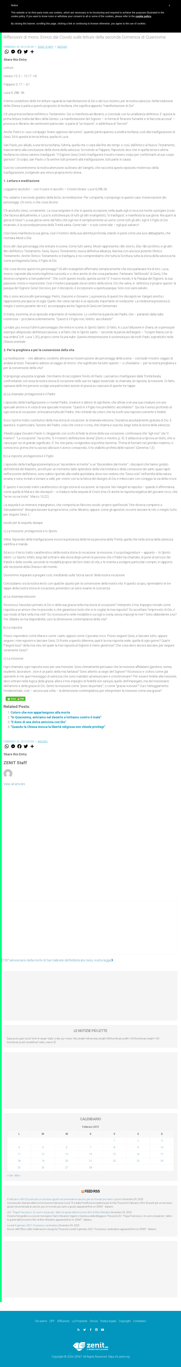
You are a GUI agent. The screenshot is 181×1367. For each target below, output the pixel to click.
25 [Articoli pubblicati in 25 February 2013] (19, 1167)
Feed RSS (92, 1191)
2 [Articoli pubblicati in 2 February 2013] (138, 1140)
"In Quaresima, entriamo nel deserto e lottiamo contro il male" (56, 717)
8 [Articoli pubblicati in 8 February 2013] (114, 1147)
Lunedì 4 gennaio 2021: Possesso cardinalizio (32, 1225)
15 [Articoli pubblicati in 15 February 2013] (114, 1154)
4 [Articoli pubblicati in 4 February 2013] (19, 1147)
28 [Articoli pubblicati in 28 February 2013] (90, 1167)
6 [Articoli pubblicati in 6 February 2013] (66, 1147)
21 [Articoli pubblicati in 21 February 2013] (90, 1160)
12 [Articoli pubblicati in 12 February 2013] (43, 1154)
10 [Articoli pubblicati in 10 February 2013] (161, 1147)
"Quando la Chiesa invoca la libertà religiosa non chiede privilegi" (58, 727)
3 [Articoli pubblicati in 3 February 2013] (162, 1140)
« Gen (10, 1175)
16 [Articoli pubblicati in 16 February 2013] (138, 1154)
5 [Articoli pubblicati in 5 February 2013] (43, 1147)
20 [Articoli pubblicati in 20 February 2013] (66, 1160)
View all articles (14, 784)
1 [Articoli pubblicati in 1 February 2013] (114, 1140)
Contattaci (139, 1321)
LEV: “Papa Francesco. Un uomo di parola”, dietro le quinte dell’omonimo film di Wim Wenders (58, 1212)
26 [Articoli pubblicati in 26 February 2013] (43, 1167)
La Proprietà (79, 1321)
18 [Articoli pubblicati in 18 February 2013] (19, 1160)
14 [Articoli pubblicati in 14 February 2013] (90, 1154)
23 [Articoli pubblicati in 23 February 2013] (138, 1160)
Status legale (108, 1321)
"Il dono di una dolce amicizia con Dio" (38, 722)
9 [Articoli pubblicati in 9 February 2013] (138, 1147)
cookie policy (143, 16)
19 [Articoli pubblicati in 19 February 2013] (43, 1160)
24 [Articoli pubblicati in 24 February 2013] (161, 1160)
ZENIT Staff (46, 46)
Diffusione (63, 1321)
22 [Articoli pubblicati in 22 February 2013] (114, 1160)
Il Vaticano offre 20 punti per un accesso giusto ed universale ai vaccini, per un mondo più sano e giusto (64, 1199)
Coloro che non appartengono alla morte (40, 712)
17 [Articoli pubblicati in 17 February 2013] (161, 1154)
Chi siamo (41, 1321)
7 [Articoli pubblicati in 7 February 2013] (90, 1147)
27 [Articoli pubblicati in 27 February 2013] (66, 1167)
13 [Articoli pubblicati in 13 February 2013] (66, 1154)
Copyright (125, 1321)
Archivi (62, 46)
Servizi (94, 1321)
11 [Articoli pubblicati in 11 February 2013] (19, 1154)
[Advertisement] (90, 931)
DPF (52, 1321)
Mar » (18, 1175)
